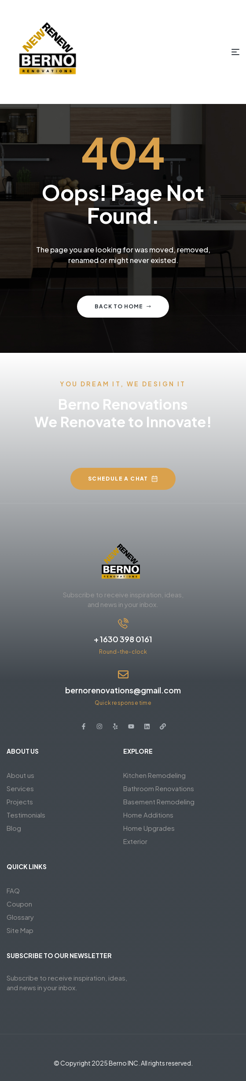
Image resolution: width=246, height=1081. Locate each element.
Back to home (123, 306)
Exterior (135, 841)
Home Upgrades (149, 828)
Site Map (20, 930)
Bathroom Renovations (158, 788)
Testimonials (26, 815)
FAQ (13, 890)
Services (20, 788)
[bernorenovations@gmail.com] (123, 674)
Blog (14, 828)
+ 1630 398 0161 (123, 639)
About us (20, 775)
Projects (20, 801)
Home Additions (148, 815)
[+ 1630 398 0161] (123, 623)
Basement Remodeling (159, 801)
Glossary (20, 917)
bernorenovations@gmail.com (123, 690)
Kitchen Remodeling (154, 775)
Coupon (19, 904)
